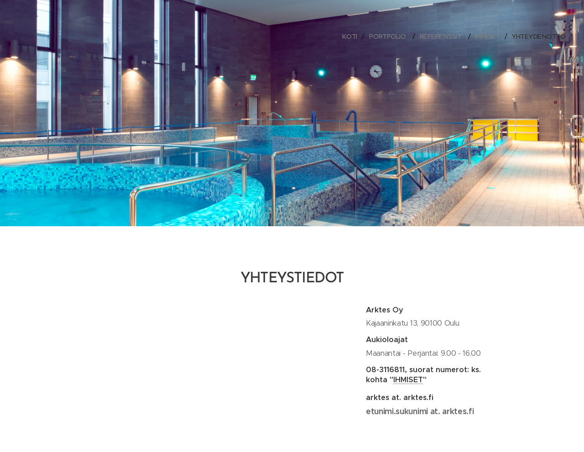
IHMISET (408, 379)
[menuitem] (352, 36)
